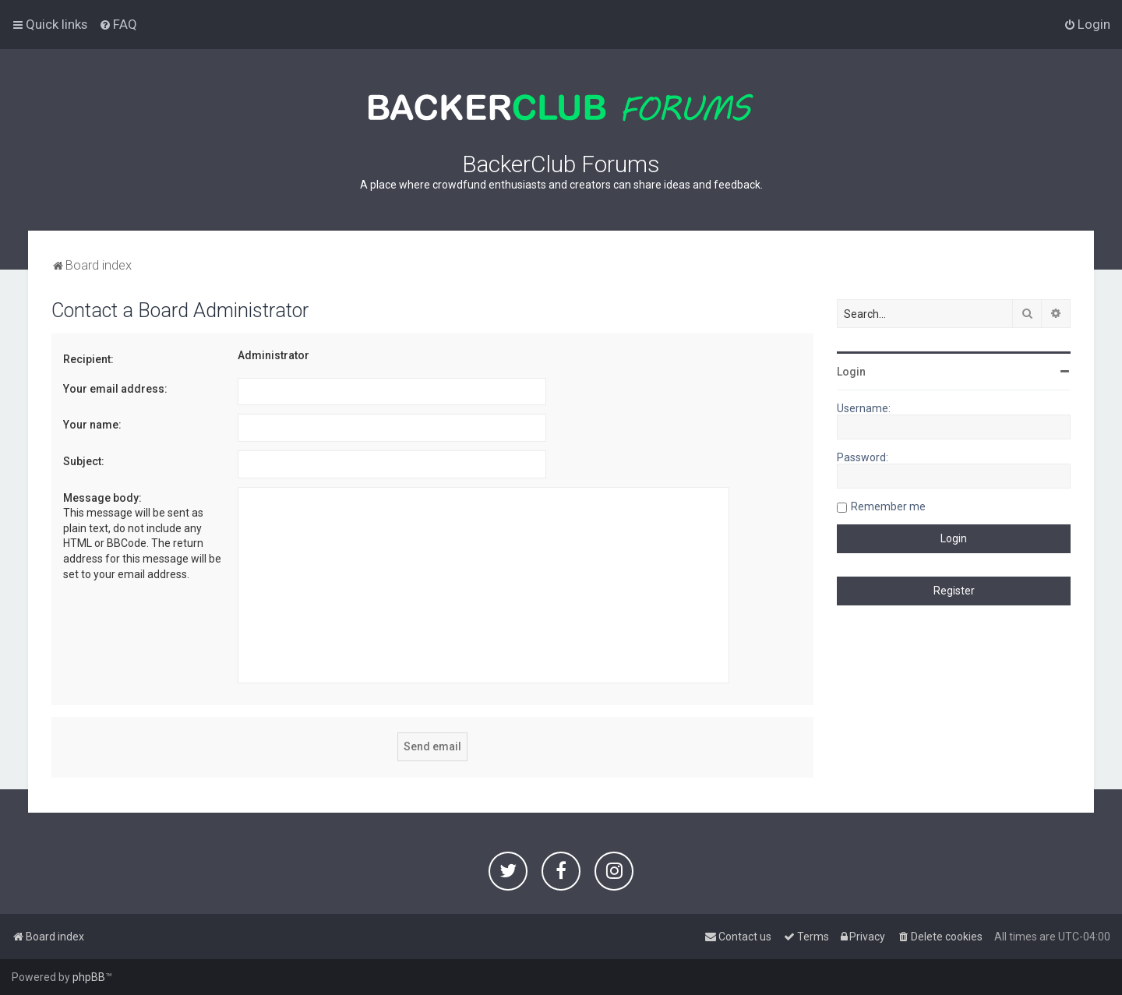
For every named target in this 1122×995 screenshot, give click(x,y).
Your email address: (115, 389)
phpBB (88, 977)
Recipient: (88, 359)
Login (851, 371)
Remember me (888, 506)
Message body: (102, 498)
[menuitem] (118, 24)
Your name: (92, 424)
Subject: (83, 461)
